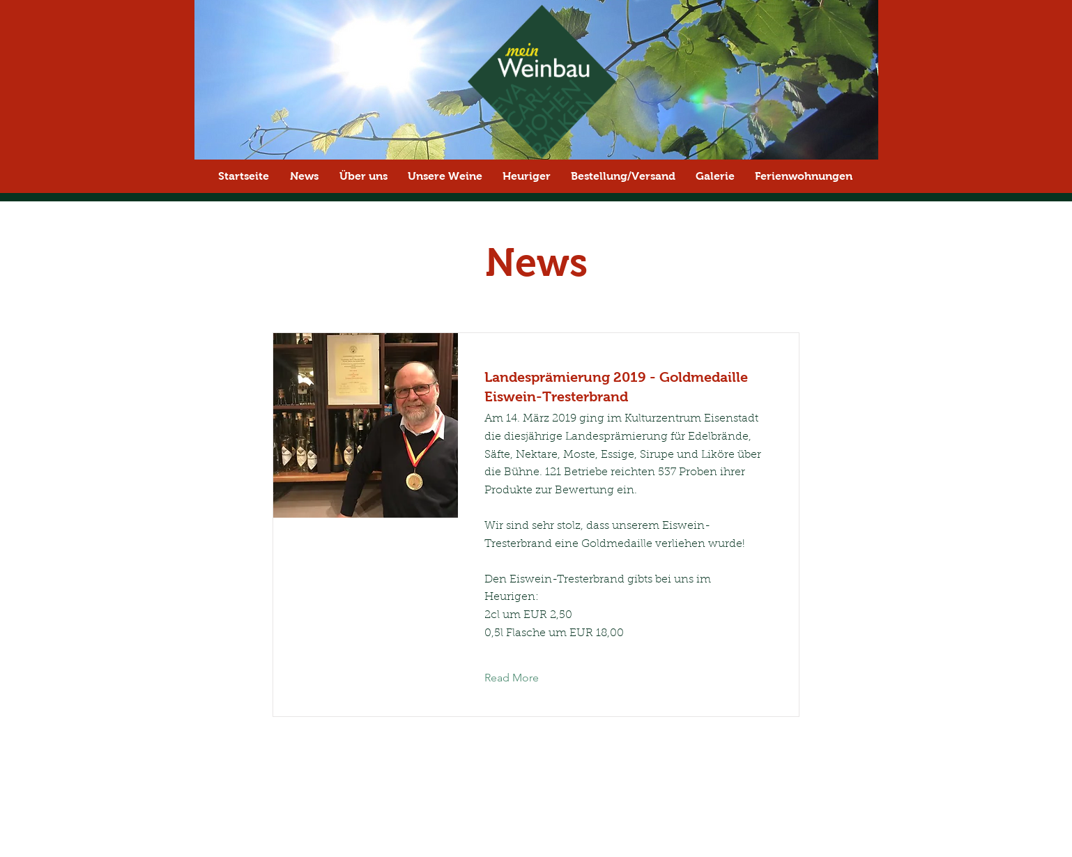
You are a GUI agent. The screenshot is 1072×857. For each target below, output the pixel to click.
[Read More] (522, 677)
